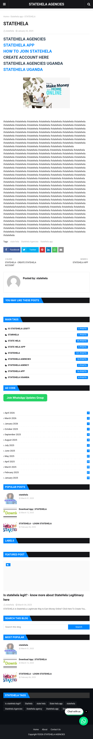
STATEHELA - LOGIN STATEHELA (35, 523)
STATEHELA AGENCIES (46, 4)
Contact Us (56, 729)
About (44, 729)
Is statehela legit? (48, 328)
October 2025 (47, 429)
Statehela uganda (48, 377)
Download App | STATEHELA (33, 509)
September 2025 (47, 434)
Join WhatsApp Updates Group (25, 397)
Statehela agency (48, 365)
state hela (14, 241)
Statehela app (16, 16)
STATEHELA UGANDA (23, 69)
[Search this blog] (35, 627)
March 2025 (47, 467)
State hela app (48, 347)
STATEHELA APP (18, 45)
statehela (10, 31)
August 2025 (47, 440)
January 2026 (47, 423)
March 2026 (47, 418)
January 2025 (47, 478)
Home (6, 16)
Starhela (48, 334)
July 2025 (47, 445)
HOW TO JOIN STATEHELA (27, 51)
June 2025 (47, 450)
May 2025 (47, 456)
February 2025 (47, 472)
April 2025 (47, 461)
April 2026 (47, 413)
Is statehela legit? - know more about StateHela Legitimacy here (43, 597)
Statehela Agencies (29, 241)
